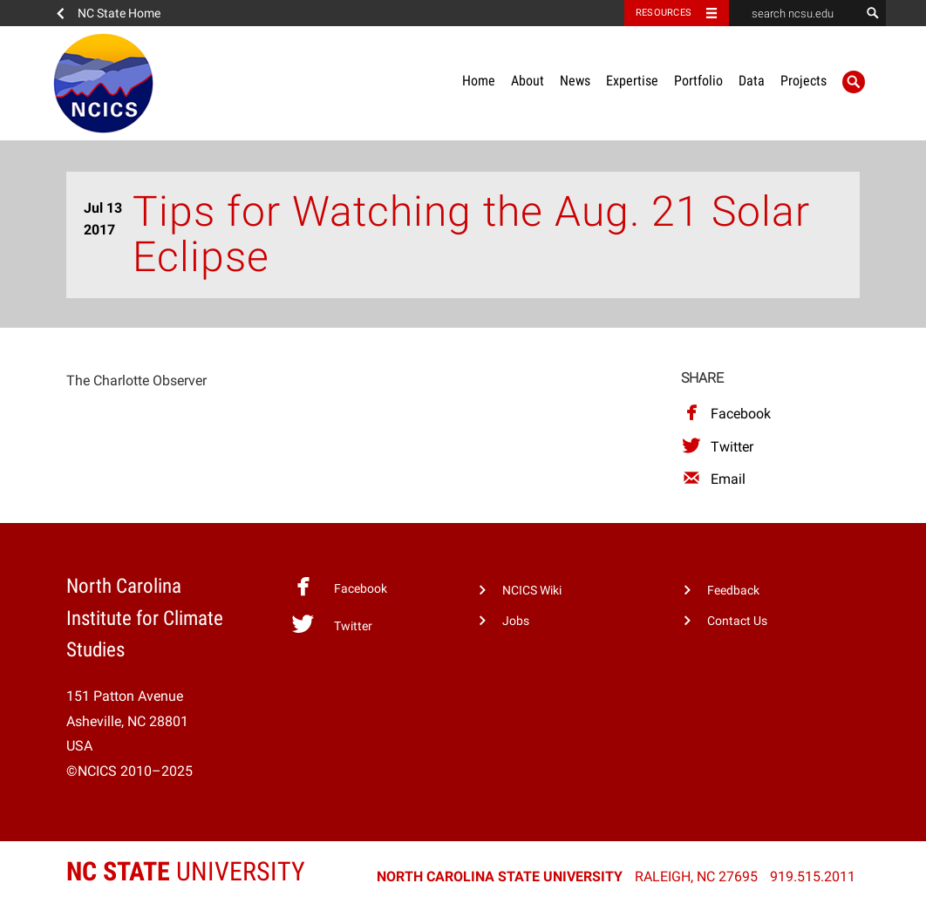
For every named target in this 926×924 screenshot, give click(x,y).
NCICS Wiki (532, 590)
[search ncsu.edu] (794, 13)
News (575, 80)
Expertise (632, 80)
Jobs (515, 621)
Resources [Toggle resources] (663, 12)
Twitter (717, 446)
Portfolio (698, 80)
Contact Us (737, 621)
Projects (803, 80)
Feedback (733, 590)
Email (713, 479)
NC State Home (119, 13)
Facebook (726, 413)
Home (478, 80)
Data (752, 80)
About (527, 80)
